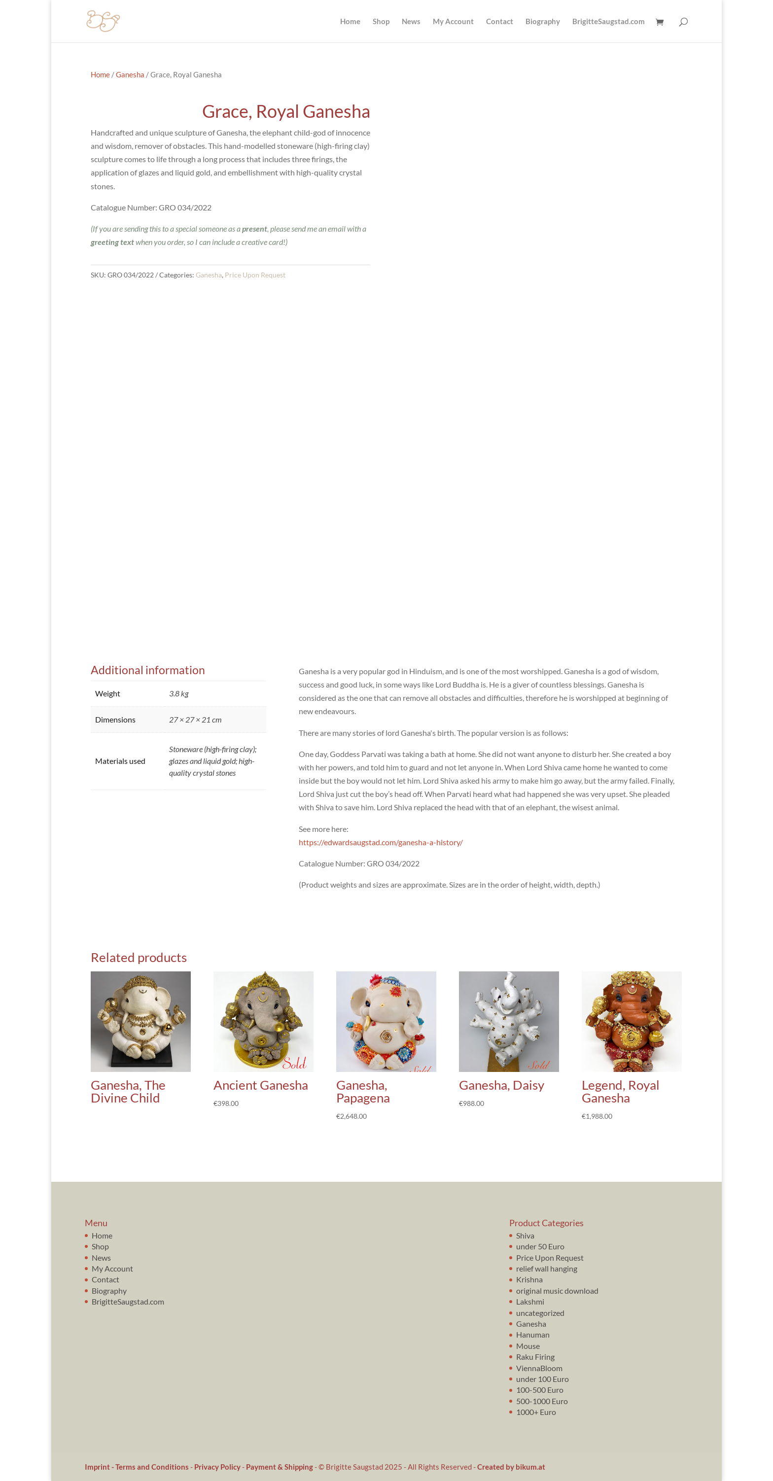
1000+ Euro (536, 1411)
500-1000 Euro (542, 1401)
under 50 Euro (540, 1246)
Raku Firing (535, 1356)
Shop (381, 22)
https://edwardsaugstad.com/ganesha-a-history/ (381, 842)
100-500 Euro (539, 1389)
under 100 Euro (542, 1378)
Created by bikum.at (511, 1466)
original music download (557, 1290)
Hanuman (533, 1334)
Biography (543, 22)
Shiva (525, 1235)
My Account (453, 22)
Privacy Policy (217, 1466)
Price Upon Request (255, 275)
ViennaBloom (539, 1368)
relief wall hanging (546, 1268)
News (411, 22)
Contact (499, 22)
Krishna (529, 1279)
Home (350, 22)
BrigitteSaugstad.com (608, 22)
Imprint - (100, 1466)
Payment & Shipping (279, 1466)
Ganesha (130, 74)
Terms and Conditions (152, 1466)
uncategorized (540, 1312)
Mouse (528, 1345)
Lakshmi (530, 1301)
